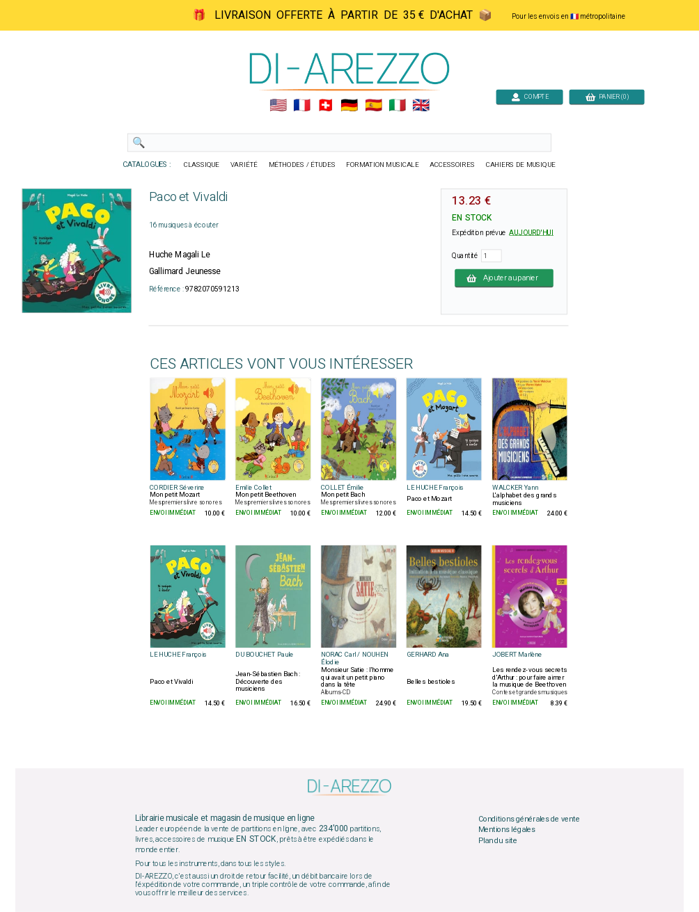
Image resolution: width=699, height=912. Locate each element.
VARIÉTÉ (244, 165)
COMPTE (530, 96)
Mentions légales (506, 829)
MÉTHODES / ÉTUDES (302, 165)
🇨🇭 (325, 105)
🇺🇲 (278, 105)
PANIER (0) (607, 96)
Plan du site (497, 840)
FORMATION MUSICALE (382, 165)
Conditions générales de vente (529, 818)
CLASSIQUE (202, 165)
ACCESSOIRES (452, 165)
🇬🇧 (421, 105)
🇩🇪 (349, 105)
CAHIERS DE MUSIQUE (521, 165)
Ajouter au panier (504, 277)
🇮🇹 (397, 105)
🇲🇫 (302, 105)
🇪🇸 (373, 105)
